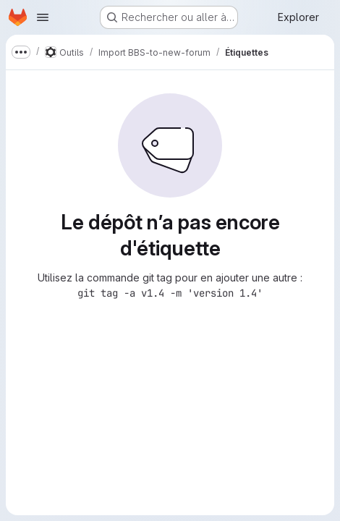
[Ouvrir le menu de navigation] (42, 17)
